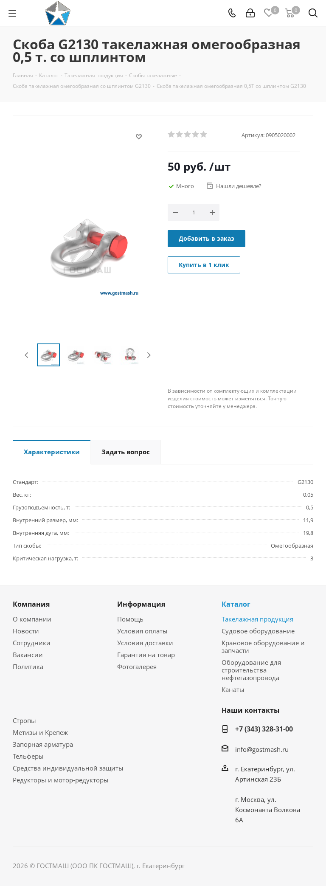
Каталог (236, 604)
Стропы (24, 720)
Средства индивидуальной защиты (68, 768)
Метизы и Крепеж (40, 732)
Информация (141, 604)
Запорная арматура (43, 744)
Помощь (130, 619)
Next (149, 355)
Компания (31, 604)
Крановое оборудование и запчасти (263, 646)
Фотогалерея (137, 666)
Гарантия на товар (146, 654)
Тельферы (28, 756)
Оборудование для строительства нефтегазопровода (251, 670)
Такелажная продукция (257, 619)
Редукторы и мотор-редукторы (61, 780)
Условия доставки (145, 642)
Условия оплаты (142, 631)
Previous (27, 355)
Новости (26, 631)
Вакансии (28, 654)
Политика (28, 666)
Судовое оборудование (258, 631)
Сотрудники (32, 642)
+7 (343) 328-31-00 (264, 729)
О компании (32, 619)
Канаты (233, 689)
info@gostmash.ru (262, 749)
